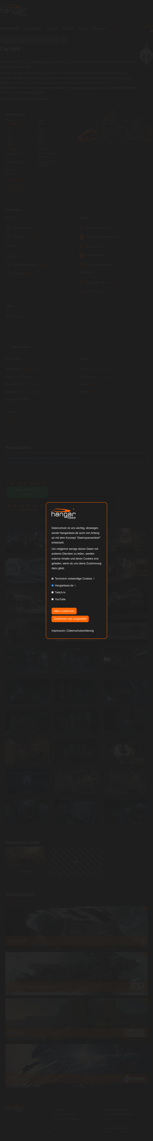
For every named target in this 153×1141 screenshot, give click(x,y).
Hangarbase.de (64, 585)
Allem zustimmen (64, 611)
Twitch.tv (60, 592)
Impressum (58, 630)
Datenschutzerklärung (80, 630)
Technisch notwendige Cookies (73, 578)
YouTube (60, 599)
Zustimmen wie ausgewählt (70, 618)
